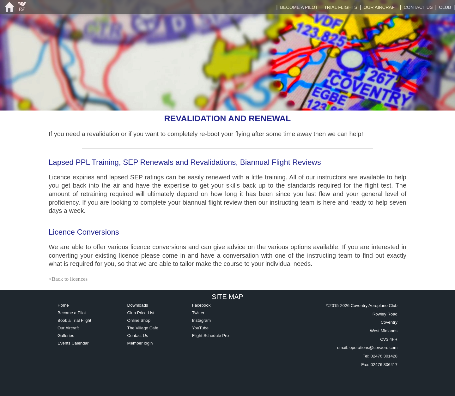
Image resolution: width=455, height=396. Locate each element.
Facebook (201, 305)
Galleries (66, 335)
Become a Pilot (72, 312)
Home (63, 305)
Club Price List (141, 312)
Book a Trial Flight (74, 320)
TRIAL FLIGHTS (340, 7)
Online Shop (138, 320)
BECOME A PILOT (299, 7)
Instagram (201, 320)
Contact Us (137, 335)
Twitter (198, 312)
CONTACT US (418, 7)
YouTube (200, 328)
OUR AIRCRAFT (380, 7)
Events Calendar (73, 343)
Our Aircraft (68, 328)
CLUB (445, 7)
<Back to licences (68, 279)
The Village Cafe (142, 328)
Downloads (137, 305)
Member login (140, 343)
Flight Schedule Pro (210, 335)
